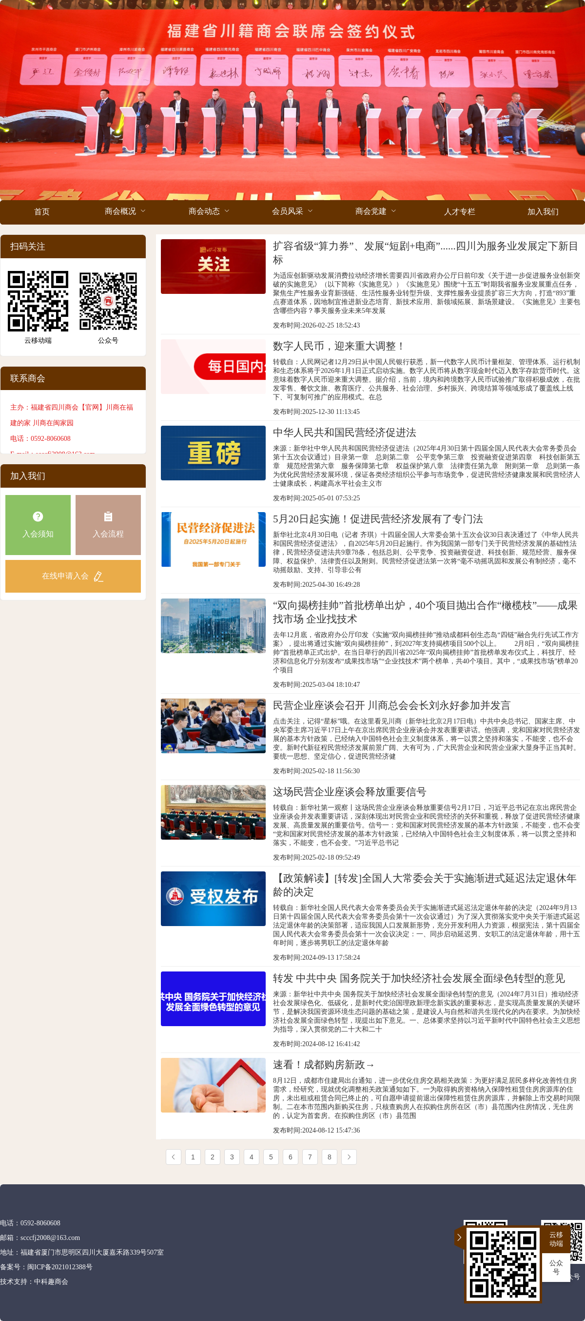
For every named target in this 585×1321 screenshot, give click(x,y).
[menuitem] (41, 212)
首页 (42, 211)
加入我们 (543, 211)
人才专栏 (459, 211)
